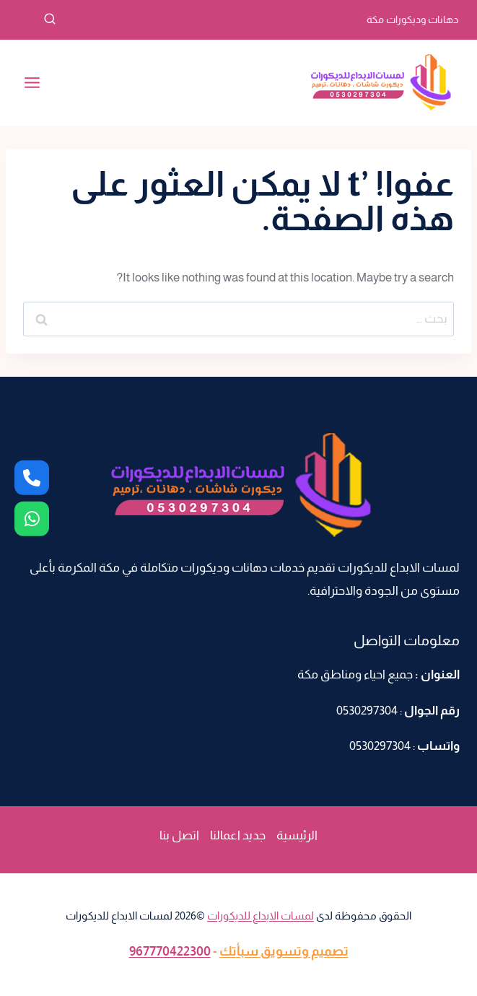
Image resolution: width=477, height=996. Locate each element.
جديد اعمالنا (238, 835)
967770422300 (170, 951)
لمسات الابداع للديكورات (260, 915)
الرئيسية (297, 835)
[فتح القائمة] (32, 83)
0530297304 (367, 710)
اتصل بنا (179, 835)
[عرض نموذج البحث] (36, 19)
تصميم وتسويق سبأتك (284, 951)
